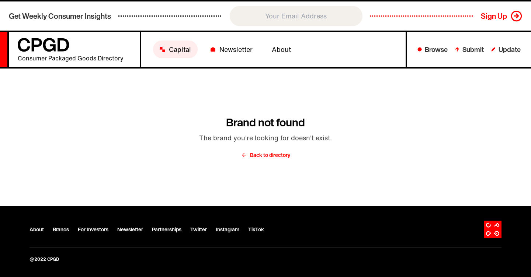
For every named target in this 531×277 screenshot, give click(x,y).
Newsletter (130, 229)
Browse (432, 49)
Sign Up (494, 16)
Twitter (198, 229)
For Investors (93, 229)
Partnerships (166, 229)
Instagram (227, 229)
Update (506, 49)
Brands (61, 229)
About (37, 229)
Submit (469, 49)
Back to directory (265, 155)
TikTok (256, 229)
